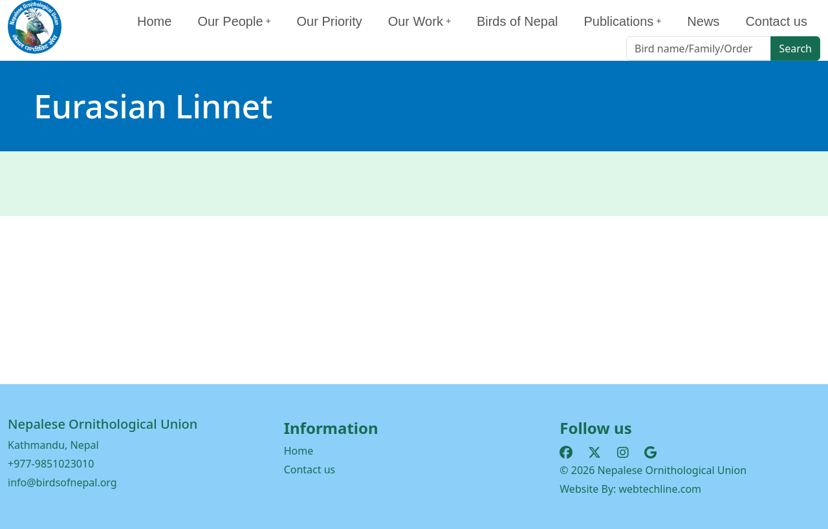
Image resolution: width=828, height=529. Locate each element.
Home (154, 21)
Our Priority (329, 21)
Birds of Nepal (517, 21)
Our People (233, 21)
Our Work (419, 21)
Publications (623, 21)
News (703, 21)
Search (795, 48)
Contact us (776, 21)
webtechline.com (660, 489)
